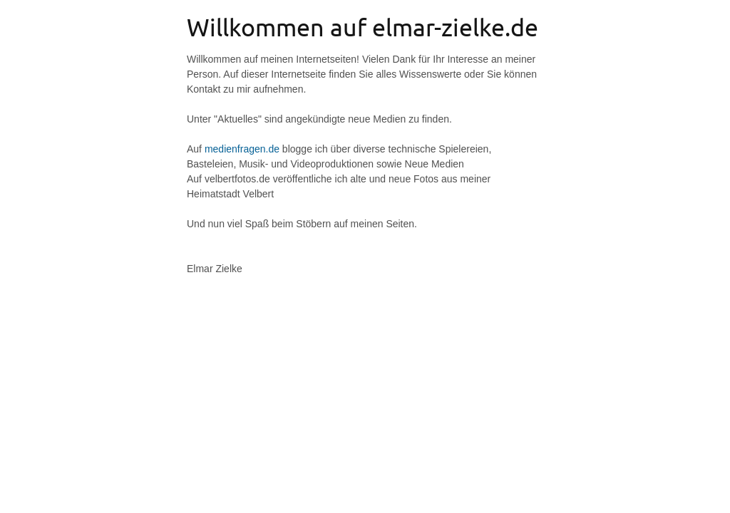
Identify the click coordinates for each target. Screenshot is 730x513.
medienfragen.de (242, 149)
